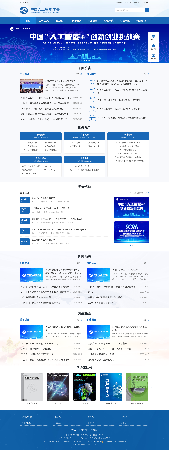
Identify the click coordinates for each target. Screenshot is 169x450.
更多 (79, 74)
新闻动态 (76, 20)
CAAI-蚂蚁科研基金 (128, 150)
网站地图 (84, 430)
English (145, 2)
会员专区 (125, 20)
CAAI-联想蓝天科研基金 (128, 153)
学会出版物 (84, 367)
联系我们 (137, 2)
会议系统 (108, 20)
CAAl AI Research (50, 170)
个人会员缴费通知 (31, 150)
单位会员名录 (50, 146)
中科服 (83, 444)
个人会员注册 (31, 143)
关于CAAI (44, 20)
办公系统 (24, 2)
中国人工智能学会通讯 (31, 166)
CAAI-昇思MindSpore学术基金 (128, 143)
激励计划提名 (75, 146)
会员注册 (128, 2)
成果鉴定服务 (75, 143)
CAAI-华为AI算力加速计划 (84, 166)
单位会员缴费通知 (50, 150)
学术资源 (92, 20)
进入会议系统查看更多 (139, 193)
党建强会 (141, 20)
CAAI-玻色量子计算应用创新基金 (128, 157)
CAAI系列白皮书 (29, 174)
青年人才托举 (93, 146)
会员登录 (119, 2)
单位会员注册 (50, 143)
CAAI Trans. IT (49, 166)
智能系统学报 (27, 170)
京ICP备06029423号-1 (93, 442)
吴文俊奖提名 (93, 143)
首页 (28, 20)
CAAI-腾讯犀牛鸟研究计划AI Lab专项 (128, 161)
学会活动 (84, 187)
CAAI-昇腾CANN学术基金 (128, 146)
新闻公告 (84, 68)
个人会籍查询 (31, 146)
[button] (83, 60)
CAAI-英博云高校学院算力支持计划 (84, 170)
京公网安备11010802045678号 (114, 442)
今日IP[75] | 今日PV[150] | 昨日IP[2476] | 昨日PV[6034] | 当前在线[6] (84, 438)
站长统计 (94, 430)
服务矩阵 (60, 20)
